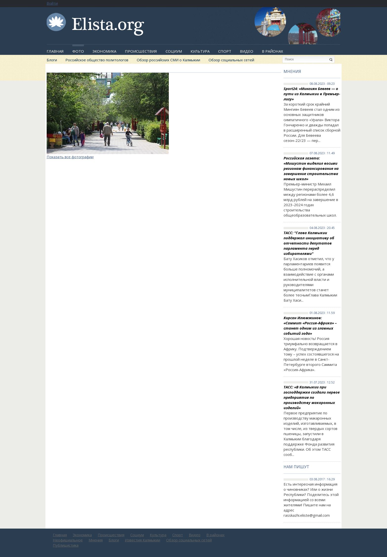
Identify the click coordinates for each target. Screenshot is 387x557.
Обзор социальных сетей (231, 59)
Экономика (104, 51)
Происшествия (141, 51)
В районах (272, 51)
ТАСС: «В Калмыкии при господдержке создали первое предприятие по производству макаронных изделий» (312, 397)
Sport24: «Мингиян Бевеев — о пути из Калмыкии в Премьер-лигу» (312, 93)
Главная (55, 51)
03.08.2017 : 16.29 (322, 479)
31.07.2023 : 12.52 (322, 382)
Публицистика (65, 545)
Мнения (292, 71)
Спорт (224, 51)
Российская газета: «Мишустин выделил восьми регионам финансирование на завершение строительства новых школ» (311, 168)
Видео (246, 51)
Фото (78, 51)
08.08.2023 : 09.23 (322, 84)
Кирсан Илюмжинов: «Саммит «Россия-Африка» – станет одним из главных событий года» (310, 325)
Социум (174, 51)
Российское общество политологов (96, 59)
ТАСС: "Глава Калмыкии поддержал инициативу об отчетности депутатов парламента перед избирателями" (309, 243)
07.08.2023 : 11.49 (322, 153)
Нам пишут (296, 466)
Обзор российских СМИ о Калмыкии (168, 59)
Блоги (52, 59)
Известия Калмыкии (142, 539)
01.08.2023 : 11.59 (322, 313)
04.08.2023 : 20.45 (322, 228)
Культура (200, 51)
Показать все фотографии (70, 156)
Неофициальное (68, 539)
